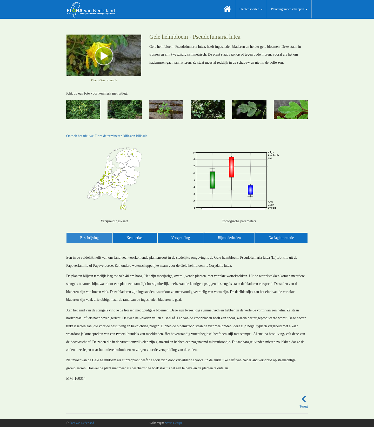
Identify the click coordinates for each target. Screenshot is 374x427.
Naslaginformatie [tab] (281, 238)
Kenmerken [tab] (134, 238)
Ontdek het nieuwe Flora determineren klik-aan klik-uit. (107, 136)
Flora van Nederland (81, 423)
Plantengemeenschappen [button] (289, 9)
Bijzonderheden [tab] (229, 238)
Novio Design (173, 423)
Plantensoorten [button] (251, 9)
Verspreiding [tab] (180, 238)
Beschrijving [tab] (89, 238)
